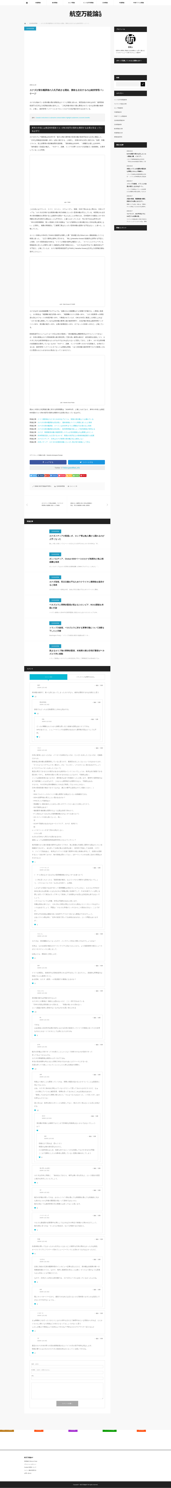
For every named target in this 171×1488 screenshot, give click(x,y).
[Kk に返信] (95, 1017)
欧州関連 (54, 2)
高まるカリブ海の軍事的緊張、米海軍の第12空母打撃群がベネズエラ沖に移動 (76, 652)
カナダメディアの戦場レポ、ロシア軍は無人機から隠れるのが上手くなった (76, 537)
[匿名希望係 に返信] (95, 702)
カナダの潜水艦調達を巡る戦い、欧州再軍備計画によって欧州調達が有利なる (66, 429)
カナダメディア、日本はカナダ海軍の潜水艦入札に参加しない (61, 439)
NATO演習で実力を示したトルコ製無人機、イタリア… (136, 155)
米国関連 (38, 2)
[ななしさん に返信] (98, 991)
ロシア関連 (71, 2)
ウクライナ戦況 (120, 104)
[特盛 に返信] (98, 1239)
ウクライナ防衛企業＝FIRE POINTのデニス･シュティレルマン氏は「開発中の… (137, 221)
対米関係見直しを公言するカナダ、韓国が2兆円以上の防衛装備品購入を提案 (66, 435)
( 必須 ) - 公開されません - (41, 1370)
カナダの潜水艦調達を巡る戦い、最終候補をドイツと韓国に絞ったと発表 (65, 422)
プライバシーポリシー (30, 1464)
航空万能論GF (84, 1484)
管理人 (130, 47)
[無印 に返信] (98, 685)
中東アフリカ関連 (138, 2)
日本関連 (105, 2)
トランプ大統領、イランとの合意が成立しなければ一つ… (137, 185)
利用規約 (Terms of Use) (30, 1461)
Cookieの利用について (30, 1467)
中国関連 (121, 2)
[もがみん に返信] (95, 1259)
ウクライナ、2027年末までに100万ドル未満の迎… (136, 215)
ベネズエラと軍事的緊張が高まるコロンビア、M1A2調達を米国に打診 (76, 606)
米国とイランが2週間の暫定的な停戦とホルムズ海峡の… (136, 170)
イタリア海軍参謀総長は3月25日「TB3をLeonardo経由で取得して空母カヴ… (136, 161)
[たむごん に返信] (98, 934)
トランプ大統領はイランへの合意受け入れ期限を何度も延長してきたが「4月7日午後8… (136, 191)
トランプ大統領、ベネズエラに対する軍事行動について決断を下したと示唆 (76, 629)
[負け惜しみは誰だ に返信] (95, 1168)
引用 (101, 685)
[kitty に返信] (93, 719)
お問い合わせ (27, 1473)
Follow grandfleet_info (71, 468)
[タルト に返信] (98, 748)
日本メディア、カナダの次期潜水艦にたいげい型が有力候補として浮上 (64, 442)
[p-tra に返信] (98, 1044)
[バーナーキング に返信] (95, 868)
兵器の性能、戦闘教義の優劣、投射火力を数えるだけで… (137, 200)
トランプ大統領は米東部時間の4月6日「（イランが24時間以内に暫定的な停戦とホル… (136, 176)
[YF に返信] (95, 1190)
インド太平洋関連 (88, 2)
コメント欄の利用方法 (30, 1470)
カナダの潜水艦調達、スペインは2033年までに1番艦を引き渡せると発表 (64, 426)
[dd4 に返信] (98, 965)
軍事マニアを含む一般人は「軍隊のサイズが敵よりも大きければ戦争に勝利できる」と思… (136, 206)
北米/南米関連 (30, 28)
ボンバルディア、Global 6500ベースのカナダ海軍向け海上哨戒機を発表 (76, 560)
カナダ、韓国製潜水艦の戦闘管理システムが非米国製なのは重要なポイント (65, 432)
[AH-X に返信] (93, 1116)
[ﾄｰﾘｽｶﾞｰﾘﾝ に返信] (98, 1313)
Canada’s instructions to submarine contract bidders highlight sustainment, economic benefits (63, 117)
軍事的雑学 (118, 137)
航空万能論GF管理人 (45, 486)
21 (76, 486)
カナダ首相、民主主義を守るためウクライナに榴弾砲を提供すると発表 (76, 583)
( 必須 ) (35, 1364)
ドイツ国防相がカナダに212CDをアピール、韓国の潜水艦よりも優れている (66, 419)
